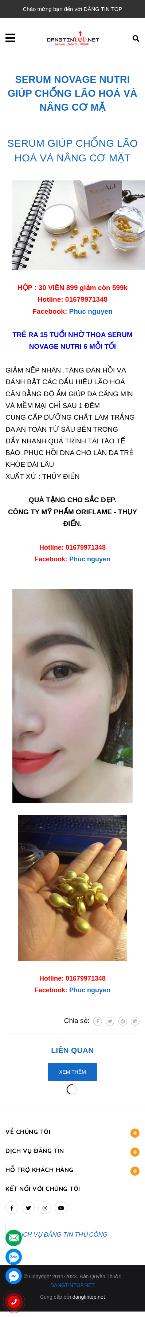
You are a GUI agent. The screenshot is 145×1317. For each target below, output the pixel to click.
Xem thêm (72, 1072)
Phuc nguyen (91, 311)
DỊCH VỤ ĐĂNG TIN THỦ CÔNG (62, 1234)
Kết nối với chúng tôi (42, 1188)
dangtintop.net (88, 1297)
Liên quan (72, 1050)
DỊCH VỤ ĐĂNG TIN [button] (72, 1152)
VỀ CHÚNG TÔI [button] (72, 1133)
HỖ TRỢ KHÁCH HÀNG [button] (72, 1171)
